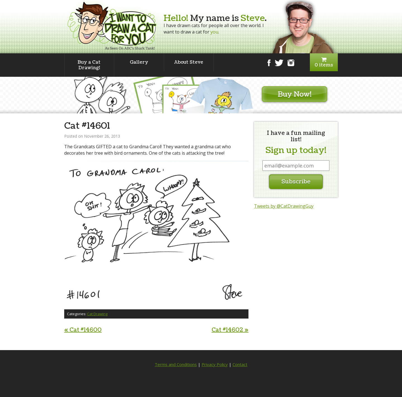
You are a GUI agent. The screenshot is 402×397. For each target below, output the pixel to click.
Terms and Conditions (176, 364)
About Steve (188, 62)
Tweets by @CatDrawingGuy (284, 206)
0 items (324, 62)
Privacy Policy (215, 364)
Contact (240, 364)
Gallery (139, 62)
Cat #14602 (230, 330)
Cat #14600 (83, 330)
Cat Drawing (97, 313)
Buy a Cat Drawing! (89, 65)
